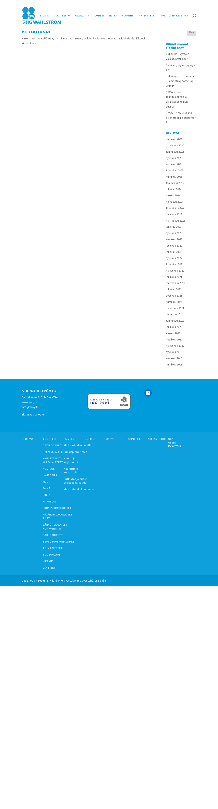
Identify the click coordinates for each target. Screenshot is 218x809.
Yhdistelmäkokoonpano (79, 489)
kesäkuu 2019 (174, 358)
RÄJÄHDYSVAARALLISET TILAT (57, 516)
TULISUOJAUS (51, 554)
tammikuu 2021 (175, 320)
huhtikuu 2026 (174, 139)
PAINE (46, 488)
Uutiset (99, 15)
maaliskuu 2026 (175, 145)
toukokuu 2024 (175, 208)
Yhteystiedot (148, 15)
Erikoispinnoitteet (75, 452)
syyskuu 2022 (174, 258)
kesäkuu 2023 (174, 239)
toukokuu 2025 (175, 170)
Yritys (113, 15)
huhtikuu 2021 (174, 302)
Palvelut (80, 15)
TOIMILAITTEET (52, 548)
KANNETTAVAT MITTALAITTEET (53, 460)
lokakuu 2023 (174, 226)
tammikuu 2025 (175, 183)
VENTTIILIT (50, 568)
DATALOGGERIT (52, 445)
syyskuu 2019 (174, 352)
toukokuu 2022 (175, 264)
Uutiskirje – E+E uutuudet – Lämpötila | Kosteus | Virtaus (181, 81)
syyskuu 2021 (174, 295)
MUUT (46, 482)
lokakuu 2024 (174, 189)
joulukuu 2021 (174, 277)
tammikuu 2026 (175, 151)
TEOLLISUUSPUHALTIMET (58, 541)
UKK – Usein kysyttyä (174, 15)
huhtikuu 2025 (174, 176)
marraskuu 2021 (175, 283)
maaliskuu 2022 (175, 270)
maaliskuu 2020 (175, 345)
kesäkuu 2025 (174, 164)
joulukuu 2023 (174, 214)
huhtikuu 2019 (174, 364)
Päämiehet (128, 15)
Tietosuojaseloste (33, 414)
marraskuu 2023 (175, 220)
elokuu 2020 (173, 333)
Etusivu (45, 15)
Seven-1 (43, 580)
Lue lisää (100, 580)
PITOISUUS (50, 501)
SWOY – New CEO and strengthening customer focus (181, 117)
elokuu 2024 (173, 195)
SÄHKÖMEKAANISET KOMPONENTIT (55, 526)
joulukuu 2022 (174, 245)
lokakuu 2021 (174, 289)
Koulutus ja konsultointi (72, 470)
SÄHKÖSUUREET (53, 535)
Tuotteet (60, 15)
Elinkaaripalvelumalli (77, 445)
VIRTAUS (48, 561)
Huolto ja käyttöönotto (72, 460)
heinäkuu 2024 (174, 201)
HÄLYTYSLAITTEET (54, 452)
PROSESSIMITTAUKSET (57, 508)
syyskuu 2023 (174, 233)
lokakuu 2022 (174, 252)
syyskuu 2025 (174, 158)
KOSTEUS (49, 469)
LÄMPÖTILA (50, 475)
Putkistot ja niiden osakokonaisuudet (75, 480)
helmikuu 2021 (174, 314)
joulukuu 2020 (174, 327)
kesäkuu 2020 (174, 339)
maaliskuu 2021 (175, 308)
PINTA (46, 495)
